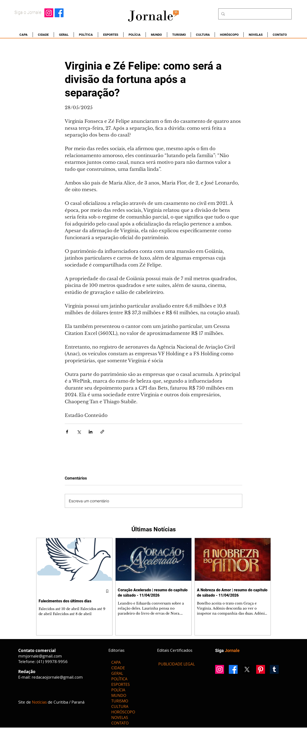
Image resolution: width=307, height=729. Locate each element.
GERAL (117, 673)
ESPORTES (120, 684)
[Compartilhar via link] (102, 431)
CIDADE (118, 667)
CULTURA (119, 706)
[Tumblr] (274, 669)
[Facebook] (59, 12)
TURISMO (119, 701)
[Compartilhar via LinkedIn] (90, 431)
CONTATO (120, 723)
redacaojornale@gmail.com (57, 677)
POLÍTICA (119, 679)
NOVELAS (119, 717)
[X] (246, 669)
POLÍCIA (118, 690)
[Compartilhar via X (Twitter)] (79, 431)
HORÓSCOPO (123, 712)
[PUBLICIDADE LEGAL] (176, 664)
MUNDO (118, 695)
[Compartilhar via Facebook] (67, 431)
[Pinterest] (260, 669)
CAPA (116, 662)
